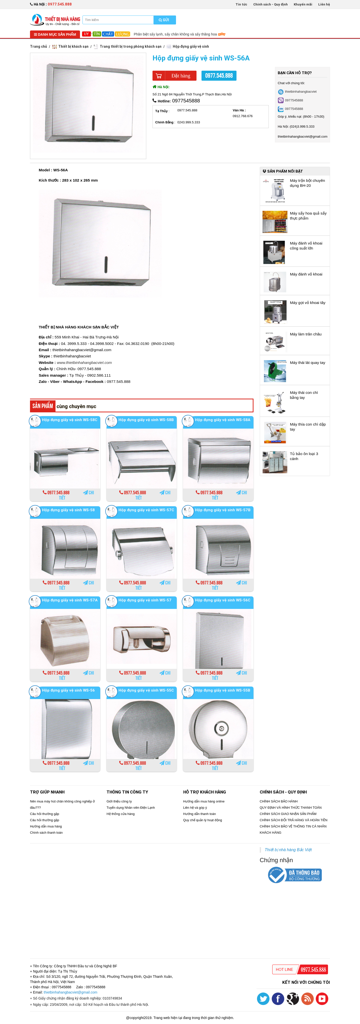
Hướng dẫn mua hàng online (204, 801)
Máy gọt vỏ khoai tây (308, 302)
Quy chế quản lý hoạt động (202, 820)
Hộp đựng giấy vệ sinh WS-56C (222, 600)
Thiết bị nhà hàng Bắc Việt (288, 850)
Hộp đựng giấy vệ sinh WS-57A (70, 600)
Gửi (164, 20)
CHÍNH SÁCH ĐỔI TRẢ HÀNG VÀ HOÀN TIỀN (294, 820)
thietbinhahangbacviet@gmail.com (70, 992)
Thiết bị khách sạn (70, 46)
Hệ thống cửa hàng (120, 814)
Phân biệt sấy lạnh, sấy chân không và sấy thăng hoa (180, 34)
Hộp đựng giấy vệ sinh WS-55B (222, 690)
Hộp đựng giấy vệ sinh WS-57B (222, 510)
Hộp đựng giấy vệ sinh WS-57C (146, 510)
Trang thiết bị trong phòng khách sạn (128, 46)
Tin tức (241, 4)
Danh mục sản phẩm (55, 34)
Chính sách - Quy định (270, 4)
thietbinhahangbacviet (297, 91)
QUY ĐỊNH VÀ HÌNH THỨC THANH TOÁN (291, 807)
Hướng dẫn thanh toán (199, 814)
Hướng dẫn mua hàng (46, 826)
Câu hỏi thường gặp (44, 814)
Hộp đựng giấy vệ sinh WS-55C (146, 690)
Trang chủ (38, 46)
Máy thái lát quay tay (307, 362)
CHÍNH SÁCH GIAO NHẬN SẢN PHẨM (288, 814)
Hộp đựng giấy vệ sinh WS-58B (146, 419)
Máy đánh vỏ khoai (306, 274)
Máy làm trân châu (306, 334)
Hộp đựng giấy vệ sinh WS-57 (145, 600)
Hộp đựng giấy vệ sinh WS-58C (69, 419)
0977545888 (290, 100)
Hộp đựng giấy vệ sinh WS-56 (68, 690)
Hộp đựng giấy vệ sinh (187, 46)
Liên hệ (324, 4)
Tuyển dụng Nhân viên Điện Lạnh (130, 807)
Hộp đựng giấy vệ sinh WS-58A (222, 419)
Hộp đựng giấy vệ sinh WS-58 (68, 510)
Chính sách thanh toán (46, 832)
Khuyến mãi (303, 4)
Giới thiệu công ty (119, 801)
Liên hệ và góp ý (195, 807)
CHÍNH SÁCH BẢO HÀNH (279, 801)
